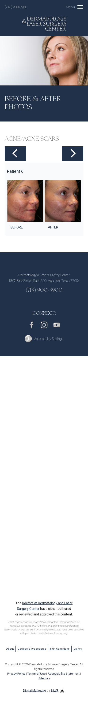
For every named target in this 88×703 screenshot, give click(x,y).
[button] (44, 338)
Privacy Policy (16, 673)
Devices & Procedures (32, 648)
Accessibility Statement (64, 673)
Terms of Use (36, 673)
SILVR (54, 690)
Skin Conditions (59, 648)
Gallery (77, 648)
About (10, 648)
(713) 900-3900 (16, 7)
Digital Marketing (34, 690)
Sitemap (44, 678)
